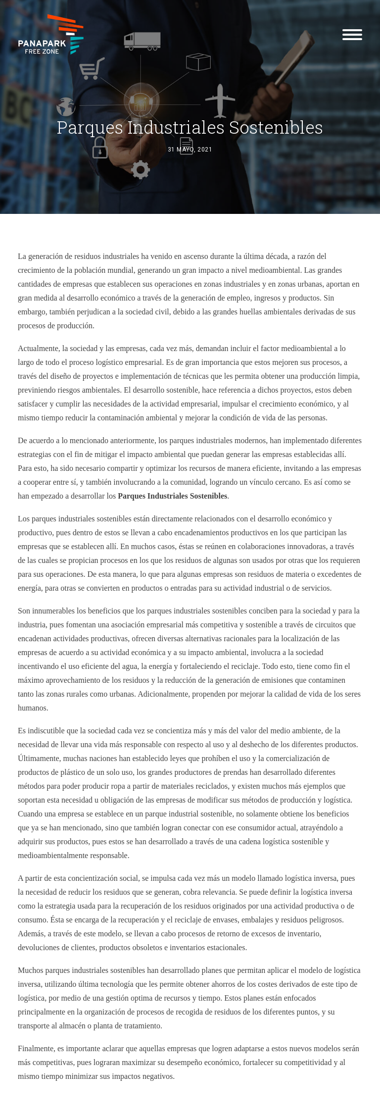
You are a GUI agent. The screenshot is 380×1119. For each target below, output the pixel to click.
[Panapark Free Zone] (51, 34)
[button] (352, 34)
